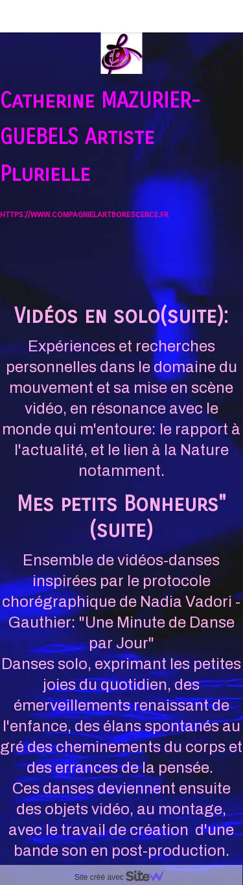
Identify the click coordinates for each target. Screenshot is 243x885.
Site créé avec (124, 877)
